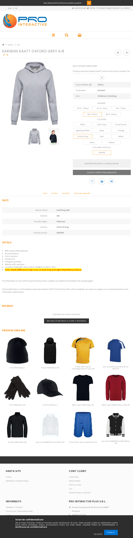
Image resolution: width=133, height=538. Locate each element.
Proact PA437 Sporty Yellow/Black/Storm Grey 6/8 (83, 368)
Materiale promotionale (17, 481)
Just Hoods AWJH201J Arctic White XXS (50, 442)
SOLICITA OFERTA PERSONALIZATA (102, 172)
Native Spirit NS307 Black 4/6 (83, 405)
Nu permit (98, 534)
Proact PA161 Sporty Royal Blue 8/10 (83, 442)
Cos (70, 489)
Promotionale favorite (104, 8)
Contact (125, 8)
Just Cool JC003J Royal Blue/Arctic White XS (115, 368)
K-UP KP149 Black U (50, 405)
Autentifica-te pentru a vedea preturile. (102, 163)
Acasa (8, 477)
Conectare (74, 477)
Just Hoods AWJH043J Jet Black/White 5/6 (116, 442)
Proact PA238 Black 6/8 (50, 368)
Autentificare (68, 8)
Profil (84, 8)
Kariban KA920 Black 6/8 (17, 442)
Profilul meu (75, 485)
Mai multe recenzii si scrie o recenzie (66, 321)
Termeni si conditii (14, 507)
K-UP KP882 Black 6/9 (17, 405)
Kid (18, 45)
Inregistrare (75, 481)
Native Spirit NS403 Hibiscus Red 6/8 (116, 405)
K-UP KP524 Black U (17, 368)
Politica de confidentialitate (20, 511)
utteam (10, 45)
